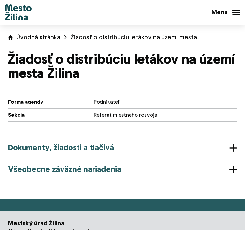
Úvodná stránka (38, 37)
